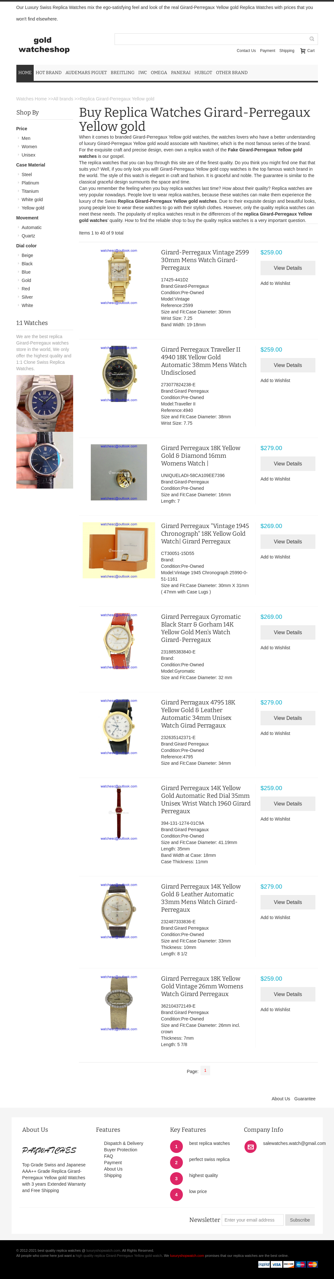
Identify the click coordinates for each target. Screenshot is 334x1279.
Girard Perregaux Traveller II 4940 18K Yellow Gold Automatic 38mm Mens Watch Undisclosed (204, 361)
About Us (281, 1098)
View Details (288, 268)
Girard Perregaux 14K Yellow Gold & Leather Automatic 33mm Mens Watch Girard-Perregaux (201, 898)
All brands (63, 98)
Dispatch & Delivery (123, 1143)
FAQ (108, 1156)
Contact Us (246, 50)
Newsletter (204, 1220)
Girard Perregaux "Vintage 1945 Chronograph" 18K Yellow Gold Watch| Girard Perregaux (205, 533)
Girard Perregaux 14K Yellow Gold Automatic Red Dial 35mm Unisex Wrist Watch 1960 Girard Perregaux (206, 799)
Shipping (287, 50)
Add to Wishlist (275, 283)
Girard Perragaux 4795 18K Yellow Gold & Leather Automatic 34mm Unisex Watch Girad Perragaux (198, 714)
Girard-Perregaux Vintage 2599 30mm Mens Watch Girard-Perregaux (205, 260)
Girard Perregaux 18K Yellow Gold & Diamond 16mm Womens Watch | (200, 455)
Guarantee (304, 1098)
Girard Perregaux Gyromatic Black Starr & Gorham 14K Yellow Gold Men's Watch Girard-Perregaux (201, 628)
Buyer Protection (120, 1149)
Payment (267, 50)
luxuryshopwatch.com (103, 1250)
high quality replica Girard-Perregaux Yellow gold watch (119, 1256)
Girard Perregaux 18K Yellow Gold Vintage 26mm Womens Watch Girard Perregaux (202, 986)
